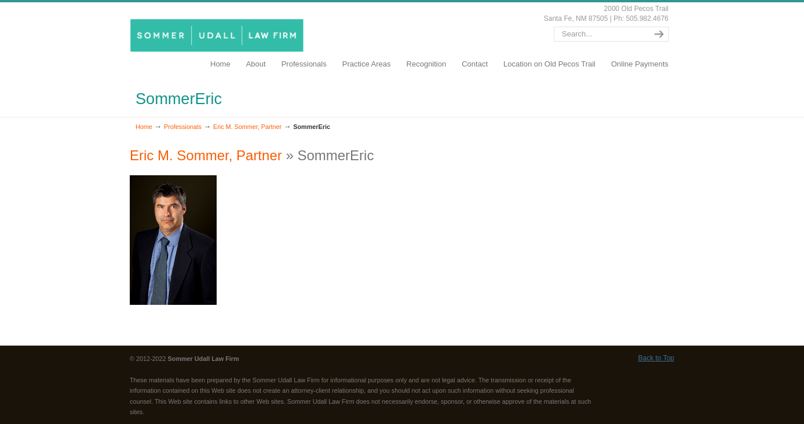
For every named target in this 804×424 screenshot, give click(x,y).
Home (144, 126)
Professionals (183, 126)
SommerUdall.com (219, 34)
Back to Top (656, 358)
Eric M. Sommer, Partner (247, 126)
